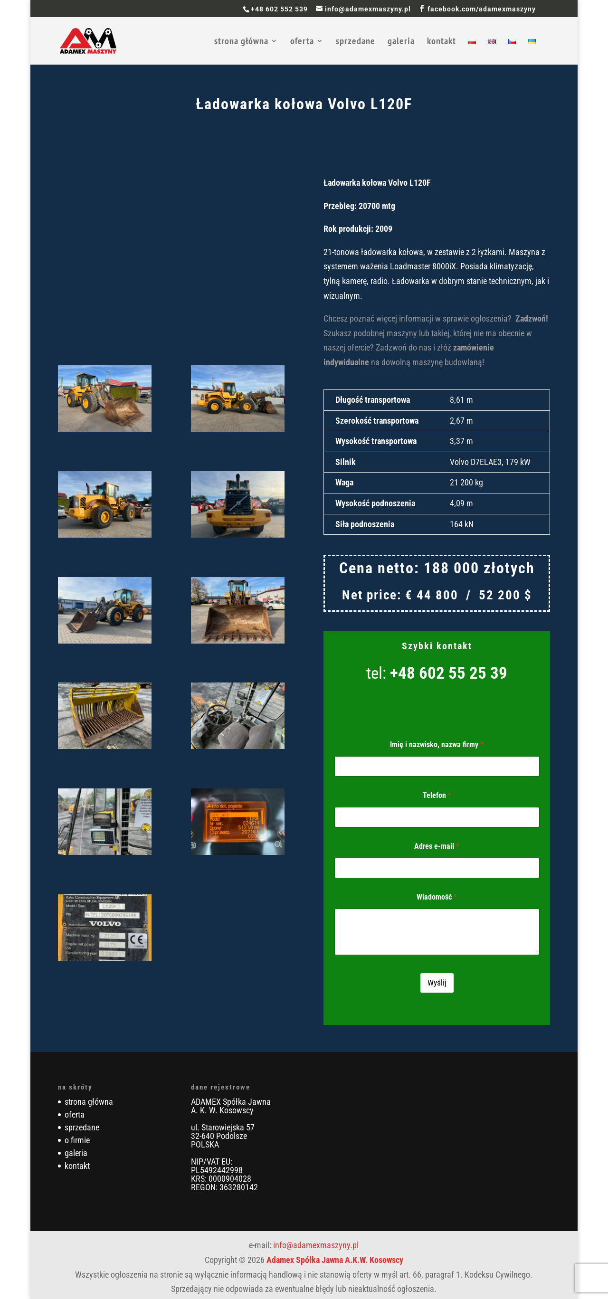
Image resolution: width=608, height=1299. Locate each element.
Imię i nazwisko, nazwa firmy (437, 744)
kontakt (441, 42)
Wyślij (437, 982)
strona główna (241, 42)
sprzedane (355, 42)
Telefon (437, 795)
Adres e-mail (436, 846)
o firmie (77, 1140)
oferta (302, 42)
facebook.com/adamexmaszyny (482, 9)
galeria (401, 42)
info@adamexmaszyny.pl (316, 1245)
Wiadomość (437, 896)
